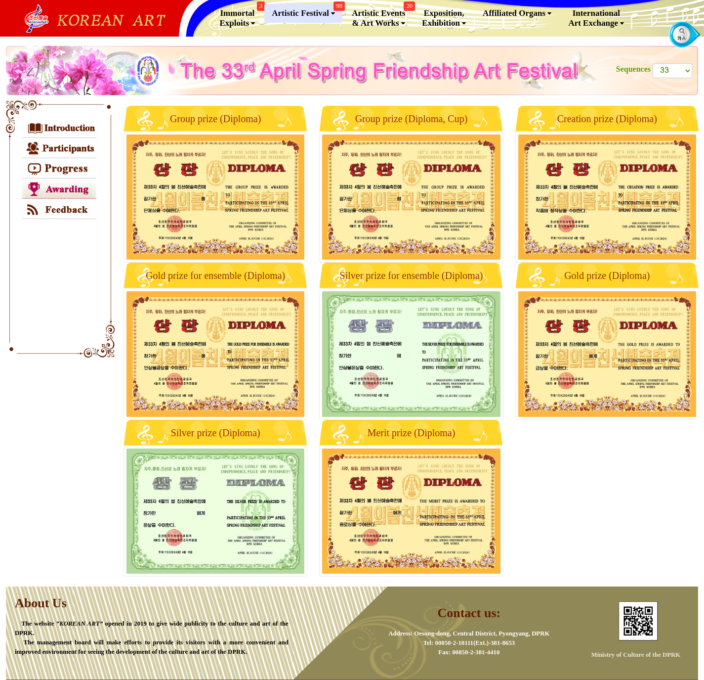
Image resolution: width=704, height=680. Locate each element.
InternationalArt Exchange (596, 18)
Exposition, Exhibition (444, 18)
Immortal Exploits (241, 16)
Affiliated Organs (517, 13)
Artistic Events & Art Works (382, 16)
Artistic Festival (307, 11)
